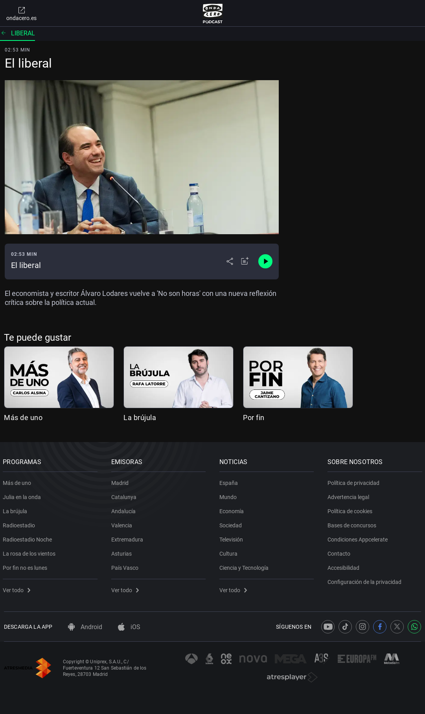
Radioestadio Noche (28, 538)
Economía (233, 510)
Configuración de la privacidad (366, 580)
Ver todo (17, 589)
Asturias (122, 552)
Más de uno (23, 417)
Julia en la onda (23, 495)
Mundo (229, 495)
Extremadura (128, 538)
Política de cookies (351, 510)
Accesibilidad (345, 566)
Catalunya (124, 495)
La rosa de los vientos (30, 552)
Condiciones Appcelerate (359, 538)
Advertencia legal (349, 495)
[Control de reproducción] (265, 261)
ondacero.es (21, 13)
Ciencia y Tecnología (245, 566)
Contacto (340, 552)
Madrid (120, 481)
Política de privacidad (355, 481)
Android (85, 627)
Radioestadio (20, 524)
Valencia (122, 524)
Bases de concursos (353, 524)
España (230, 481)
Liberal (17, 33)
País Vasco (125, 566)
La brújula (139, 417)
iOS (129, 627)
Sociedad (232, 524)
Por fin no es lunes (26, 566)
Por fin (254, 417)
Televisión (232, 538)
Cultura (230, 552)
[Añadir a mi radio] (245, 261)
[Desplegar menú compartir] (230, 261)
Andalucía (124, 510)
